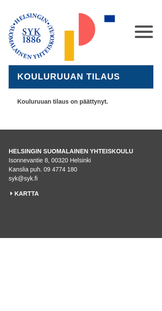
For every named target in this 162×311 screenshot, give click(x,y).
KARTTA (26, 193)
